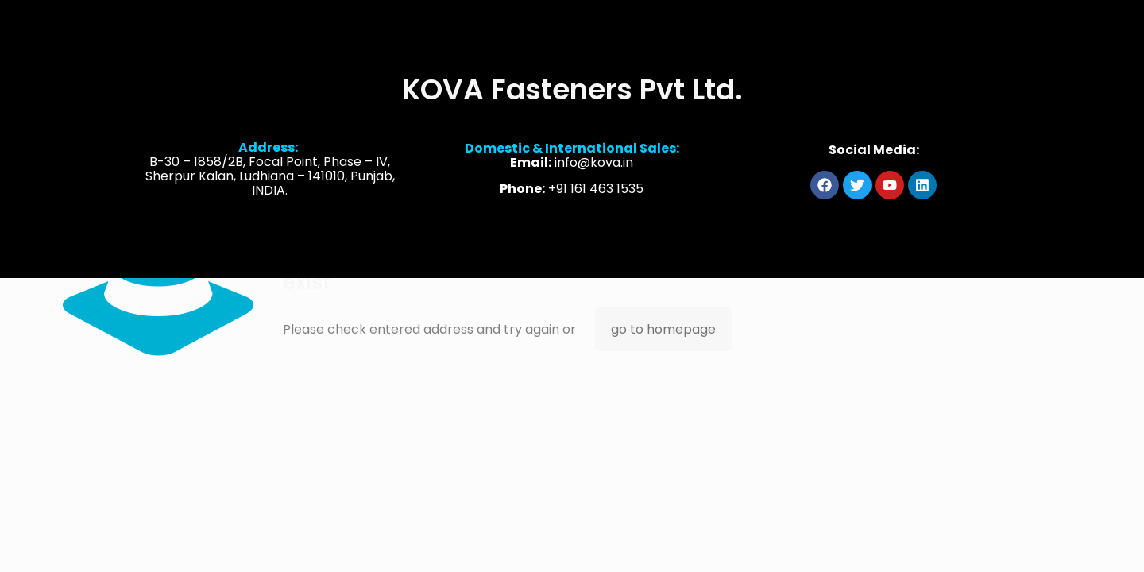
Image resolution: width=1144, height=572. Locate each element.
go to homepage (663, 329)
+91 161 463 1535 (596, 191)
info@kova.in (594, 165)
